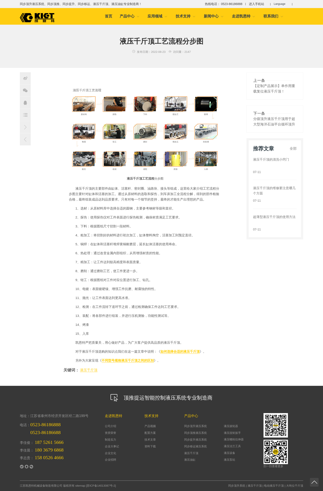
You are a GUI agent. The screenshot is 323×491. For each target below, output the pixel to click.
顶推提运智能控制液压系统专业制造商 (161, 398)
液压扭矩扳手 (232, 432)
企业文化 (110, 453)
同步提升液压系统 (195, 439)
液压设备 (229, 453)
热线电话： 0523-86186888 (221, 4)
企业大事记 (112, 446)
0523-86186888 (45, 424)
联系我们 (273, 16)
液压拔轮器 (231, 426)
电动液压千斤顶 (274, 485)
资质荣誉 (110, 432)
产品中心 (129, 16)
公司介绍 (110, 426)
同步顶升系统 (236, 485)
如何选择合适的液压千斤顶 (180, 351)
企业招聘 (110, 459)
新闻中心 (214, 16)
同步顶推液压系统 (195, 432)
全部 (293, 148)
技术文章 (150, 439)
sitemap (80, 485)
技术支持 (186, 16)
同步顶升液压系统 (195, 426)
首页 (108, 16)
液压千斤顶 (88, 370)
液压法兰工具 (232, 446)
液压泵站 (229, 459)
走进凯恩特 (243, 16)
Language (281, 3)
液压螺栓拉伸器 (234, 439)
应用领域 (157, 16)
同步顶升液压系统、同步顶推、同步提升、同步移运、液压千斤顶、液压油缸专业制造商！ (81, 4)
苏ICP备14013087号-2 (101, 485)
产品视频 (150, 426)
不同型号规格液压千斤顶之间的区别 (128, 360)
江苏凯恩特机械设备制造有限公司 (41, 485)
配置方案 (150, 432)
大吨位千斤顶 (294, 485)
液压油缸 (190, 459)
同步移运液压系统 (195, 446)
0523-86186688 (45, 432)
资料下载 (150, 446)
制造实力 (110, 439)
